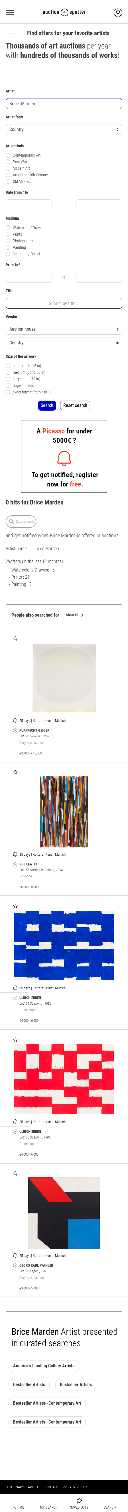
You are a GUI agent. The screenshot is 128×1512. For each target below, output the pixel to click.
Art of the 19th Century (27, 175)
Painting (16, 247)
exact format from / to (28, 392)
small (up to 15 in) (23, 366)
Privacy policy (75, 1487)
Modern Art (18, 168)
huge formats (20, 385)
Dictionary (15, 1487)
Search (47, 405)
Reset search (75, 405)
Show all (76, 615)
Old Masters (18, 181)
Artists (34, 1487)
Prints (14, 234)
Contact (51, 1487)
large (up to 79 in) (23, 379)
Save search (21, 521)
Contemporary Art (23, 155)
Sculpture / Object (23, 254)
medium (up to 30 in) (25, 372)
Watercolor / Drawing (26, 227)
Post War (16, 162)
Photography (19, 241)
